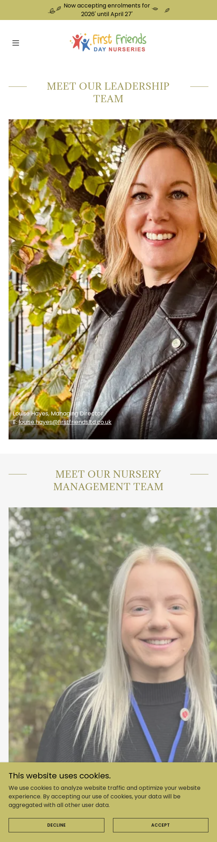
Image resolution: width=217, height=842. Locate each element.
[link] (108, 43)
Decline (56, 825)
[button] (24, 43)
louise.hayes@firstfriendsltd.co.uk (65, 422)
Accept (160, 825)
